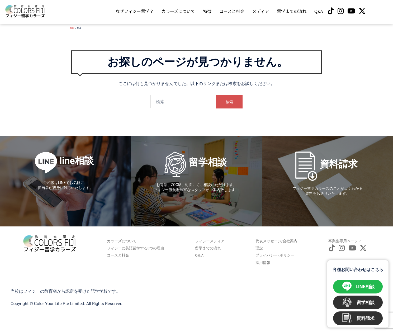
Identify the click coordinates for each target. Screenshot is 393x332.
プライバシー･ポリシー (272, 253)
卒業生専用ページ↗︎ (340, 241)
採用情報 (262, 260)
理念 (259, 247)
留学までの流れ (291, 11)
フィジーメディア (208, 241)
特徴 (207, 11)
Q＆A (199, 253)
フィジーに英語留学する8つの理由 (137, 247)
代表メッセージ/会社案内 (274, 241)
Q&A (318, 11)
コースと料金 (231, 11)
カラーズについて (178, 11)
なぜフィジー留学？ (135, 11)
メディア (260, 11)
